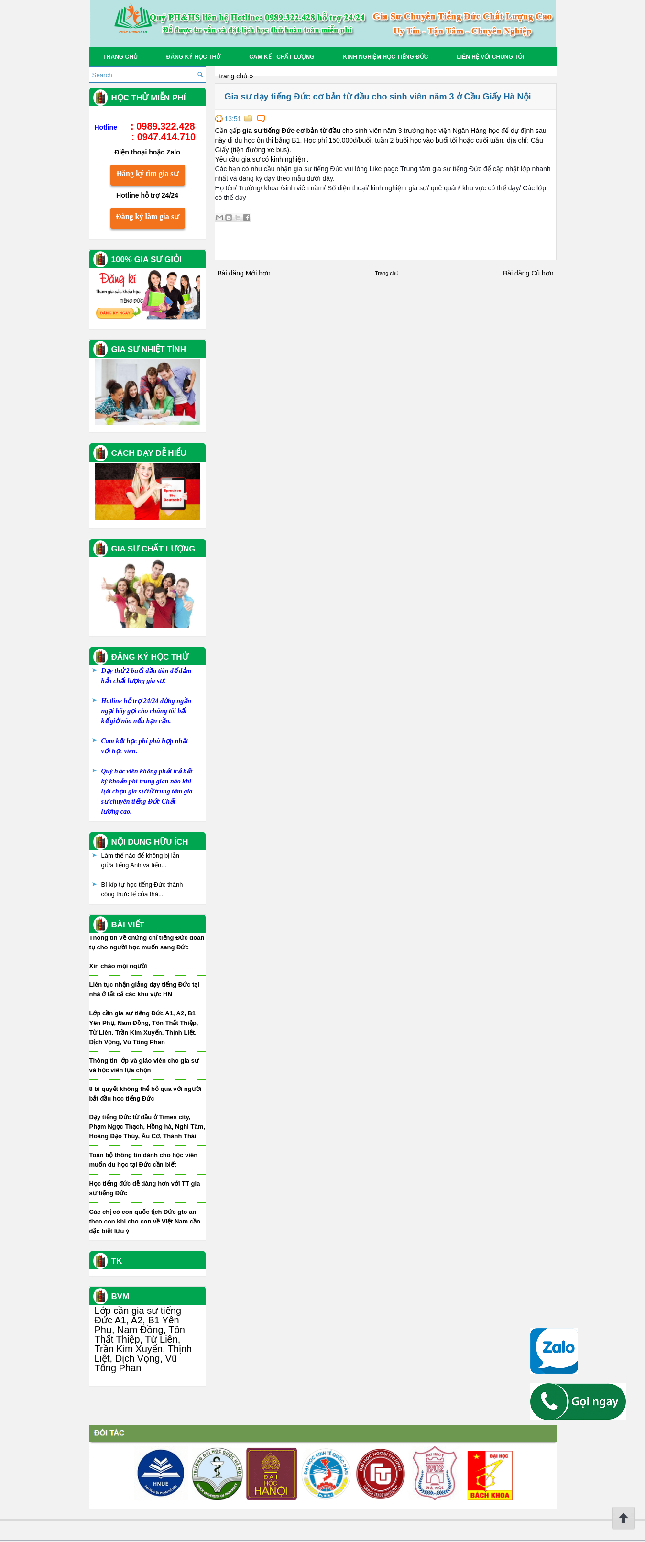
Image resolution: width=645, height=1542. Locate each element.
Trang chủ (120, 57)
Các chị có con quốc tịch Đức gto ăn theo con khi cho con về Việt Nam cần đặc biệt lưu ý (144, 1221)
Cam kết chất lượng (281, 57)
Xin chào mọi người (118, 965)
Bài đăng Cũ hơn (528, 273)
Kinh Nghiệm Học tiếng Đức (385, 57)
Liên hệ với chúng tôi (491, 57)
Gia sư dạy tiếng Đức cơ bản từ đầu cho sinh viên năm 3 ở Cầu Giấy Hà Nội (378, 96)
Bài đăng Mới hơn (244, 273)
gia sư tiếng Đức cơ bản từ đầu (291, 130)
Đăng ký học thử (193, 57)
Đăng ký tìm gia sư (147, 173)
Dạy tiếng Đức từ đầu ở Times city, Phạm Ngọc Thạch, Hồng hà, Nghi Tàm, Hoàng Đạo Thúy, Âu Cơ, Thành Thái (147, 1126)
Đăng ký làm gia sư (147, 216)
